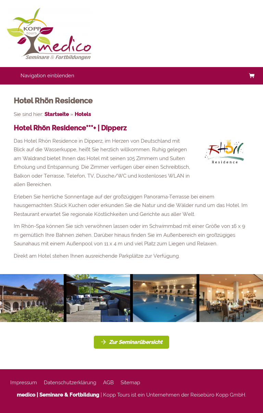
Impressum (23, 382)
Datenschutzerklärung (70, 382)
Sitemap (130, 382)
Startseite (57, 114)
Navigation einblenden (47, 76)
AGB (108, 382)
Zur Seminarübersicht (131, 342)
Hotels (83, 114)
